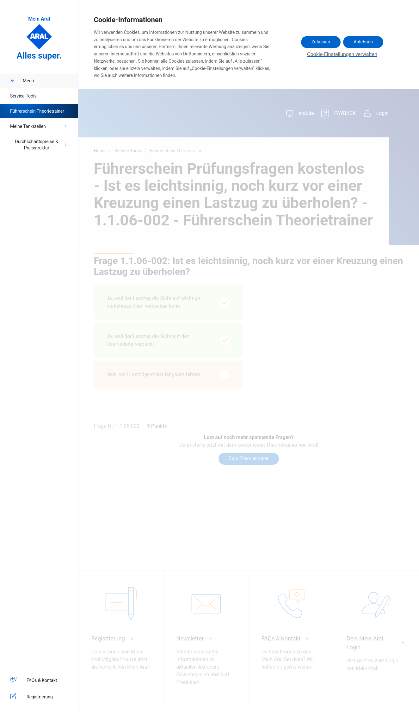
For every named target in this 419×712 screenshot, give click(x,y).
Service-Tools (23, 95)
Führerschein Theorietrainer (37, 111)
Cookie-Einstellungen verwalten (342, 54)
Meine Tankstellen (39, 126)
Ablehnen (363, 41)
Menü (22, 81)
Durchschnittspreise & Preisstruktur (41, 144)
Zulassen (320, 41)
